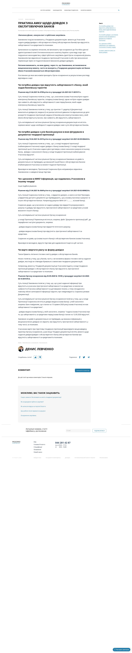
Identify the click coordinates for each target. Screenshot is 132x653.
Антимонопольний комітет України (85, 457)
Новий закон (38, 452)
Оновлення (37, 449)
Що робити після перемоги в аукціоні (33, 433)
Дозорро (67, 457)
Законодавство (57, 10)
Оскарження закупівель (28, 437)
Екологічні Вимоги (86, 10)
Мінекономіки (104, 457)
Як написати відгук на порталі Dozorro (33, 428)
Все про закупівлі (45, 10)
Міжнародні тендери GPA (71, 10)
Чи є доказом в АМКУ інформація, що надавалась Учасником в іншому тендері (107, 67)
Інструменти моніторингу (53, 457)
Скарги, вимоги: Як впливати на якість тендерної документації (41, 419)
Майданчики (37, 457)
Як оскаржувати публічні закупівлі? (32, 424)
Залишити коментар (82, 392)
